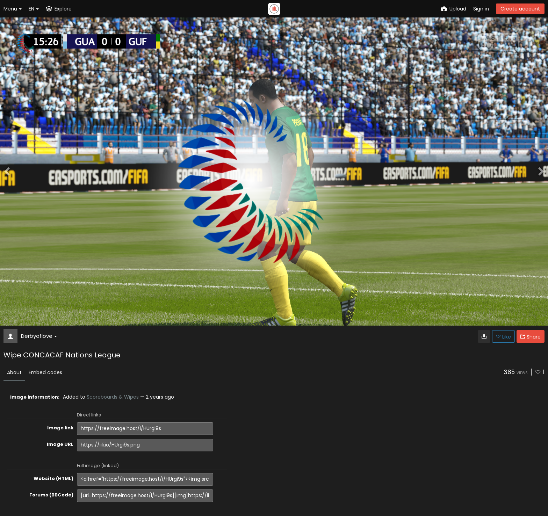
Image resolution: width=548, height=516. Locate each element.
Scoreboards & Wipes (113, 396)
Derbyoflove (39, 336)
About (14, 372)
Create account (520, 8)
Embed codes (45, 372)
